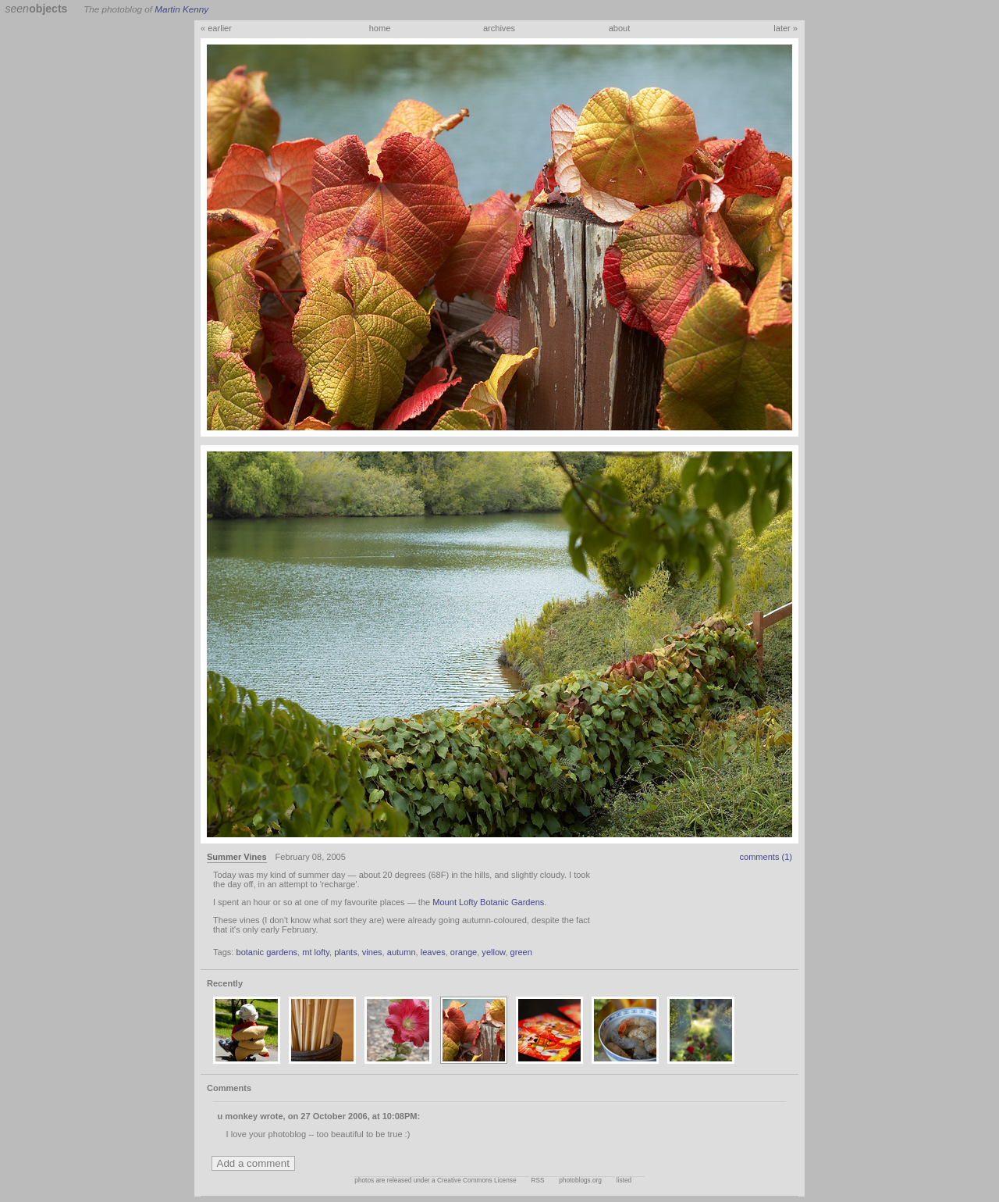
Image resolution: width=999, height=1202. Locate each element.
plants (345, 952)
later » (785, 28)
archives (499, 28)
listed (624, 1180)
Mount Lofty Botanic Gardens (488, 902)
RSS (537, 1180)
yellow (493, 952)
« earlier (216, 28)
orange (463, 952)
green (521, 952)
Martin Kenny (181, 9)
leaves (433, 952)
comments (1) (765, 856)
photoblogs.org (580, 1180)
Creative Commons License (477, 1180)
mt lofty (315, 952)
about (620, 28)
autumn (401, 952)
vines (372, 952)
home (380, 28)
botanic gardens (266, 952)
